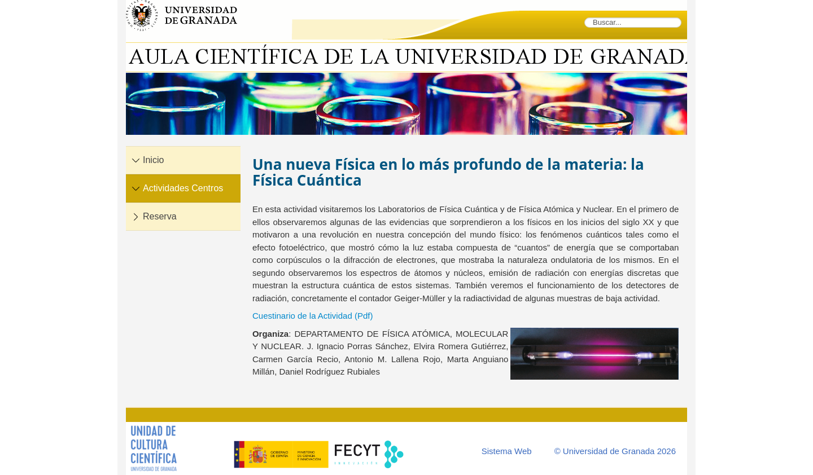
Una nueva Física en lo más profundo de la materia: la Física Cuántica (448, 172)
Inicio (153, 160)
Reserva (160, 216)
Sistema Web (507, 451)
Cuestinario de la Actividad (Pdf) (312, 315)
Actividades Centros (183, 188)
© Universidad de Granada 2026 (615, 451)
